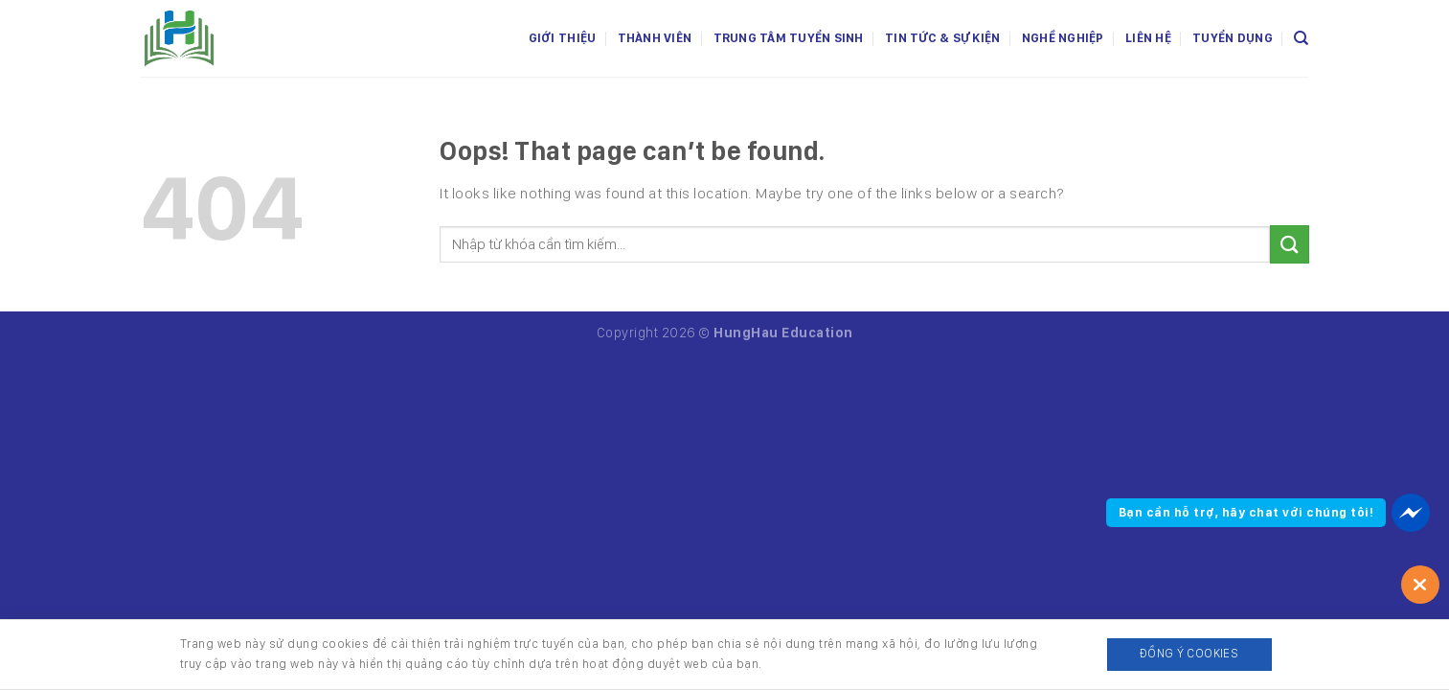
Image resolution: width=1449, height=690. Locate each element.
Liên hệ (1148, 38)
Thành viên (655, 38)
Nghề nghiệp (1063, 38)
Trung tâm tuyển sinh (788, 38)
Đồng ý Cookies (1189, 653)
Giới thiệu (563, 38)
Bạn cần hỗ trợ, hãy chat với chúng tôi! (1246, 512)
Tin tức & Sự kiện (942, 38)
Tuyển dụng (1232, 38)
